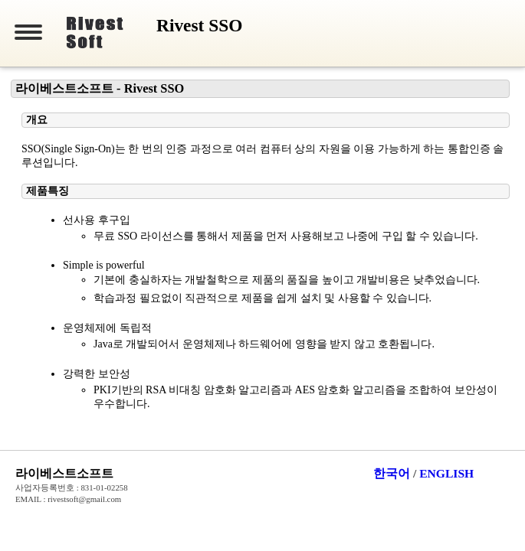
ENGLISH (446, 473)
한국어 (391, 473)
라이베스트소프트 (64, 473)
